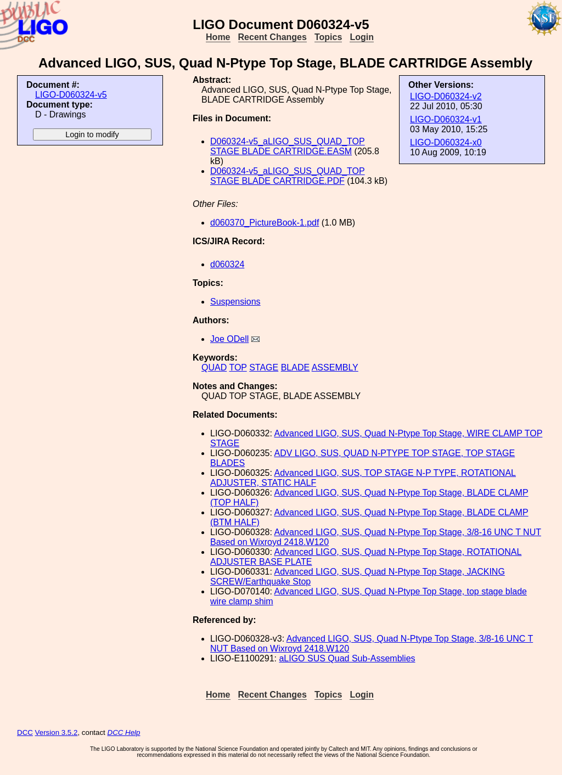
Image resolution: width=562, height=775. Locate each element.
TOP (237, 367)
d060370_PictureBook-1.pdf (264, 222)
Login (362, 37)
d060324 (227, 264)
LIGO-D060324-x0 (446, 142)
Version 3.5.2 (56, 732)
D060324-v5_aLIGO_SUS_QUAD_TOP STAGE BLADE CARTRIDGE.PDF (287, 176)
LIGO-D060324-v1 (446, 119)
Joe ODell (229, 339)
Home (218, 37)
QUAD (214, 367)
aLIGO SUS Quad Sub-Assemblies (347, 658)
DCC (25, 732)
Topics (328, 37)
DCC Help (124, 732)
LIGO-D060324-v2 (446, 96)
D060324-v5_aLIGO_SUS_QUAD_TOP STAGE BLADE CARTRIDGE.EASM (287, 146)
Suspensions (235, 301)
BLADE (295, 367)
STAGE (263, 367)
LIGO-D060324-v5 (71, 94)
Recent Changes (272, 37)
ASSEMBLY (335, 367)
